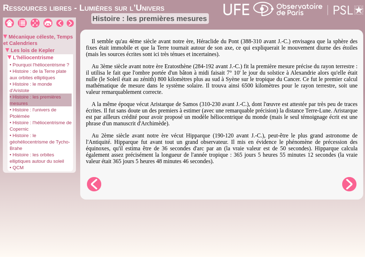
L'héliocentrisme (32, 57)
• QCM (17, 167)
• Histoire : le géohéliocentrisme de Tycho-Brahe (40, 142)
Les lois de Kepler (32, 50)
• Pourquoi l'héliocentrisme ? (39, 64)
